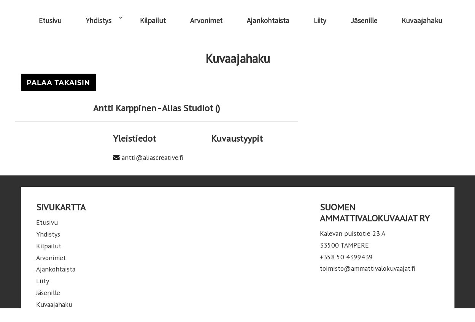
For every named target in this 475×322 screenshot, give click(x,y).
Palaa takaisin (58, 83)
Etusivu (50, 20)
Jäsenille (364, 20)
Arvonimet (206, 20)
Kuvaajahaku (422, 20)
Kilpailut (153, 20)
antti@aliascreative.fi (152, 157)
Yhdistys (98, 20)
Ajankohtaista (268, 20)
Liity (320, 20)
